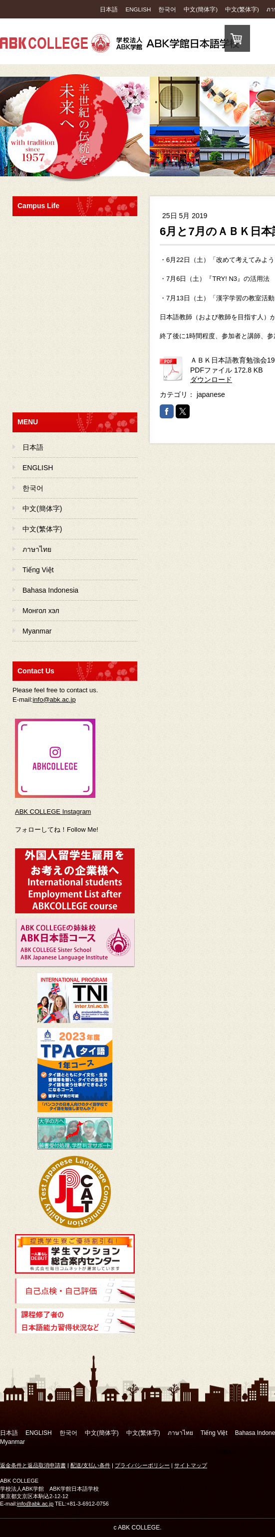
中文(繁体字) (242, 9)
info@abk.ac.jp (53, 699)
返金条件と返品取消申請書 (33, 1465)
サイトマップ (190, 1465)
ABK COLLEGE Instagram (53, 811)
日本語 (109, 9)
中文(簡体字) (201, 9)
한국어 (167, 9)
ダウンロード (211, 380)
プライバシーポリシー (142, 1465)
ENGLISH (138, 9)
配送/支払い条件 (90, 1465)
